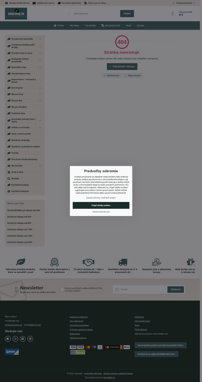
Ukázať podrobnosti (101, 212)
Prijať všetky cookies (101, 205)
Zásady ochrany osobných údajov (101, 198)
